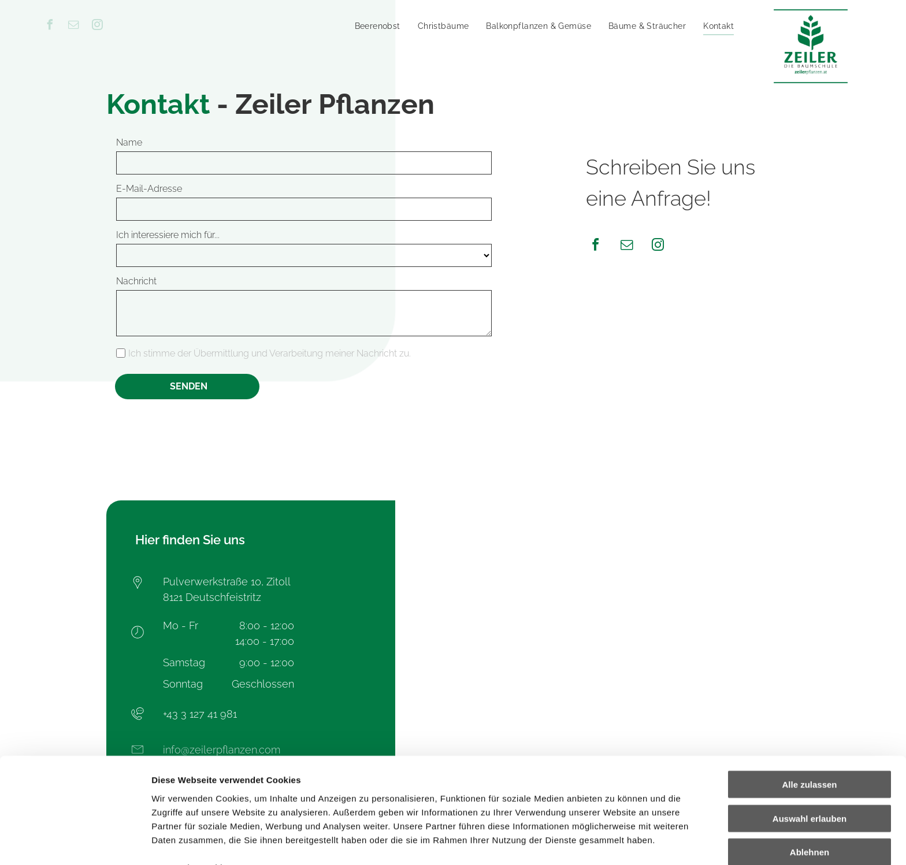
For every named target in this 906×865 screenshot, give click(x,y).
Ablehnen (809, 790)
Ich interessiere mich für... (168, 234)
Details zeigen (614, 842)
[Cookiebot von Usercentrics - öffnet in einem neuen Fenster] (74, 842)
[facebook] (50, 26)
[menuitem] (377, 26)
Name (129, 142)
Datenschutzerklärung (199, 805)
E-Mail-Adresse (149, 188)
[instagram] (98, 26)
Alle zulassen (809, 722)
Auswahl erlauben (809, 756)
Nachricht (136, 281)
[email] (74, 26)
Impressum (283, 805)
